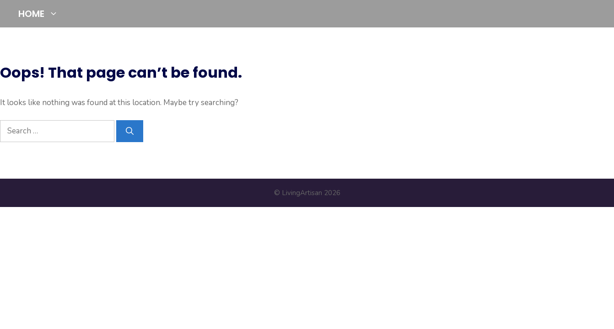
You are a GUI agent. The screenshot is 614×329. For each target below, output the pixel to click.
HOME (41, 13)
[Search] (129, 131)
